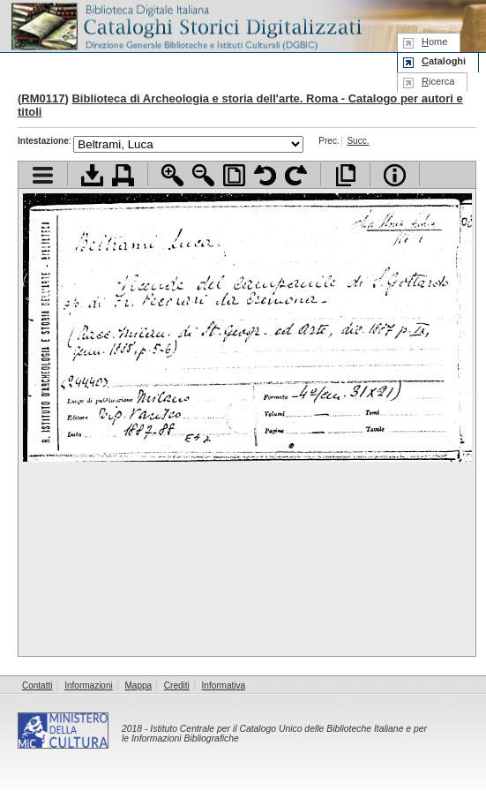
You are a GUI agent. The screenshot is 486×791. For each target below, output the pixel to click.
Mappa (139, 685)
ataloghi (444, 61)
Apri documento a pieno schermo (345, 175)
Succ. (358, 141)
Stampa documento (123, 175)
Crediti (177, 685)
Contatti (37, 685)
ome (434, 41)
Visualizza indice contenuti (43, 175)
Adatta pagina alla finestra (234, 175)
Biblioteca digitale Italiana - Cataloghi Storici (185, 25)
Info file (395, 175)
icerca (438, 81)
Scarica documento (92, 175)
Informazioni (88, 685)
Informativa (223, 685)
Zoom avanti (172, 175)
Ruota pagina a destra (296, 175)
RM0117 (42, 98)
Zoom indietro (203, 175)
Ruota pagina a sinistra (265, 175)
